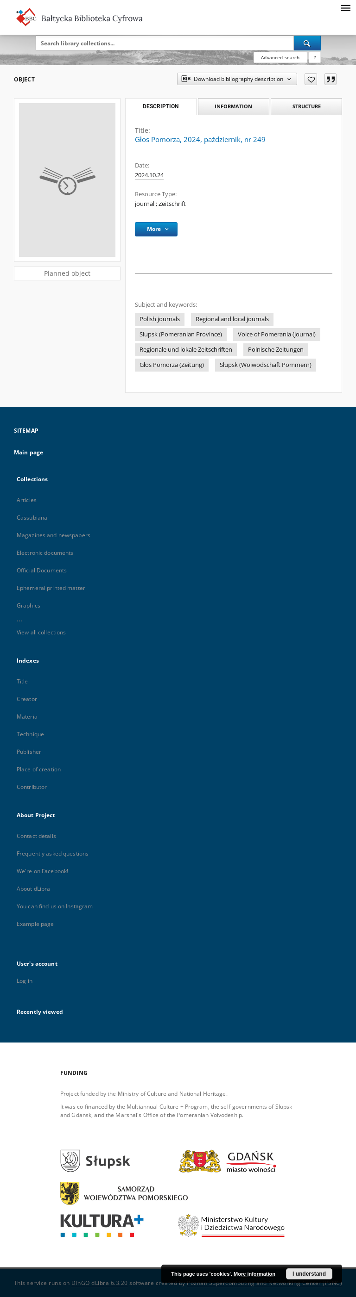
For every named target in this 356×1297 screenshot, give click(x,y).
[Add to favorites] (311, 79)
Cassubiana (32, 517)
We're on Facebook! (42, 871)
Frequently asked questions (53, 853)
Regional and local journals (232, 319)
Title (22, 681)
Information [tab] (233, 106)
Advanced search (280, 57)
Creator (27, 699)
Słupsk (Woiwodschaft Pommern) (266, 365)
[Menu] (345, 7)
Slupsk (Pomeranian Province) (181, 334)
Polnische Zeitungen (276, 350)
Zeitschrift (172, 204)
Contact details (36, 836)
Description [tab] (160, 106)
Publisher (29, 752)
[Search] (307, 43)
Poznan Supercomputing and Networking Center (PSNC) (264, 1283)
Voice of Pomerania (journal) (277, 334)
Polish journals (160, 319)
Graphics (28, 605)
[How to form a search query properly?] (315, 57)
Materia (27, 716)
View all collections (41, 632)
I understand (309, 1274)
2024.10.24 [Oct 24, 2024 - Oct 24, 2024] (149, 175)
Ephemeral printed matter (51, 588)
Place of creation (39, 769)
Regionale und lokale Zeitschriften (186, 350)
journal (144, 204)
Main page (28, 452)
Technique (30, 734)
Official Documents (42, 570)
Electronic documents (45, 553)
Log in (24, 981)
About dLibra (33, 889)
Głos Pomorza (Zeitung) (172, 365)
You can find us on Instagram (55, 906)
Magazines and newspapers (53, 535)
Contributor (32, 787)
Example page (35, 924)
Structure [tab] (306, 106)
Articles (27, 500)
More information (254, 1274)
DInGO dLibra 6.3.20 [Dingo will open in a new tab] (99, 1283)
